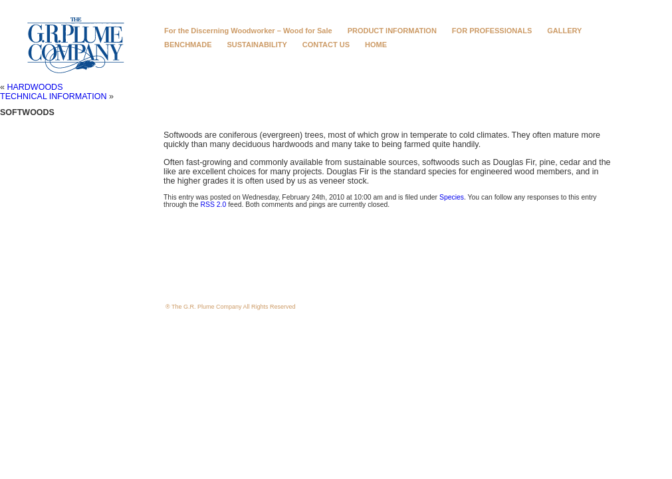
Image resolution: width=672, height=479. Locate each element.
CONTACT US (326, 45)
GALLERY (564, 31)
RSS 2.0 (214, 204)
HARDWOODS (34, 87)
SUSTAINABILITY (257, 45)
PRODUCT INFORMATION (392, 31)
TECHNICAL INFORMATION (53, 96)
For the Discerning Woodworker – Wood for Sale (248, 31)
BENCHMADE (188, 45)
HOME (376, 45)
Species (451, 197)
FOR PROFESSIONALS (492, 31)
